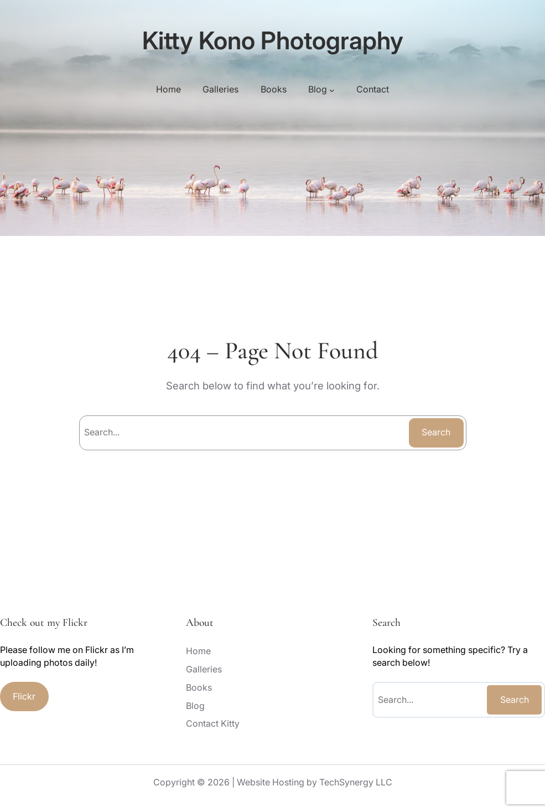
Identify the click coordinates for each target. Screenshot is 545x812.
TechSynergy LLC (355, 782)
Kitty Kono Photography (272, 40)
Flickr (24, 696)
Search (436, 432)
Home (168, 89)
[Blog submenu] (332, 89)
